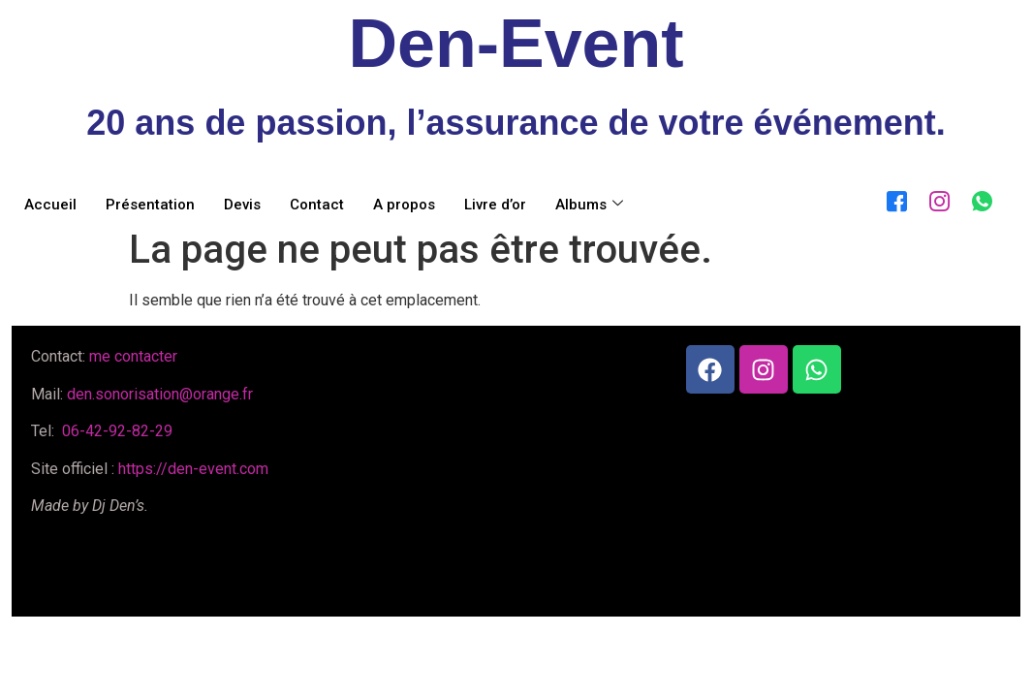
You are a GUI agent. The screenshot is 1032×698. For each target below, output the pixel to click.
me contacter (133, 356)
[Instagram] (935, 198)
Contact (317, 204)
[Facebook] (892, 198)
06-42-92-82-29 (115, 431)
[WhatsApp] (977, 198)
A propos (404, 204)
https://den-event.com (193, 469)
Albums (589, 204)
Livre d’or (495, 204)
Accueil (50, 204)
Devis (242, 204)
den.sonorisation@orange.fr (160, 394)
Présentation (150, 204)
